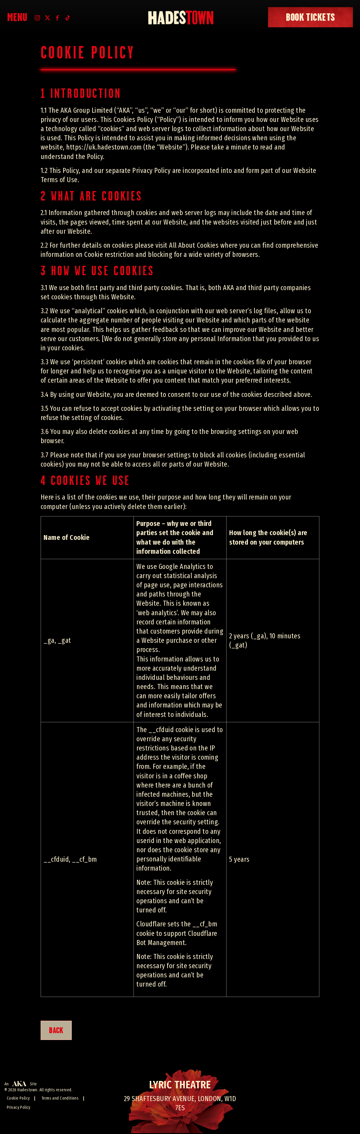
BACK (58, 1030)
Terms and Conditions (60, 1099)
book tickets (310, 17)
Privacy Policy (19, 1108)
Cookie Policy (18, 1099)
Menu (17, 17)
